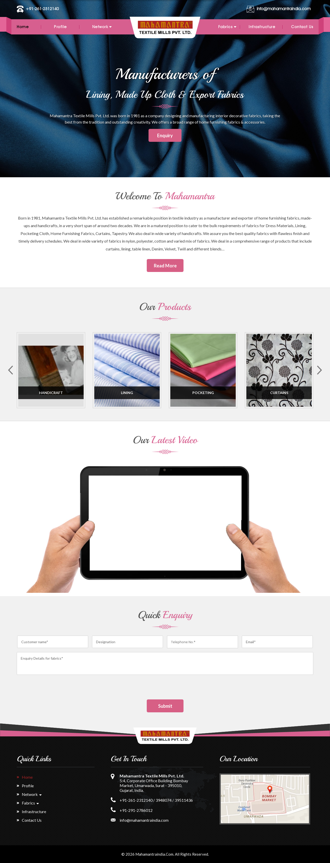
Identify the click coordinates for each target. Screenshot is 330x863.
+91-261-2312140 (42, 8)
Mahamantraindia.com (154, 854)
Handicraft (51, 392)
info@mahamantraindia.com (284, 8)
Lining (127, 392)
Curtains (279, 392)
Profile (60, 27)
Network (100, 27)
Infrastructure (262, 27)
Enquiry (165, 135)
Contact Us (302, 27)
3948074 (164, 800)
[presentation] (55, 689)
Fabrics (225, 27)
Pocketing (203, 392)
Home (23, 27)
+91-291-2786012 (136, 810)
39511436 (184, 800)
